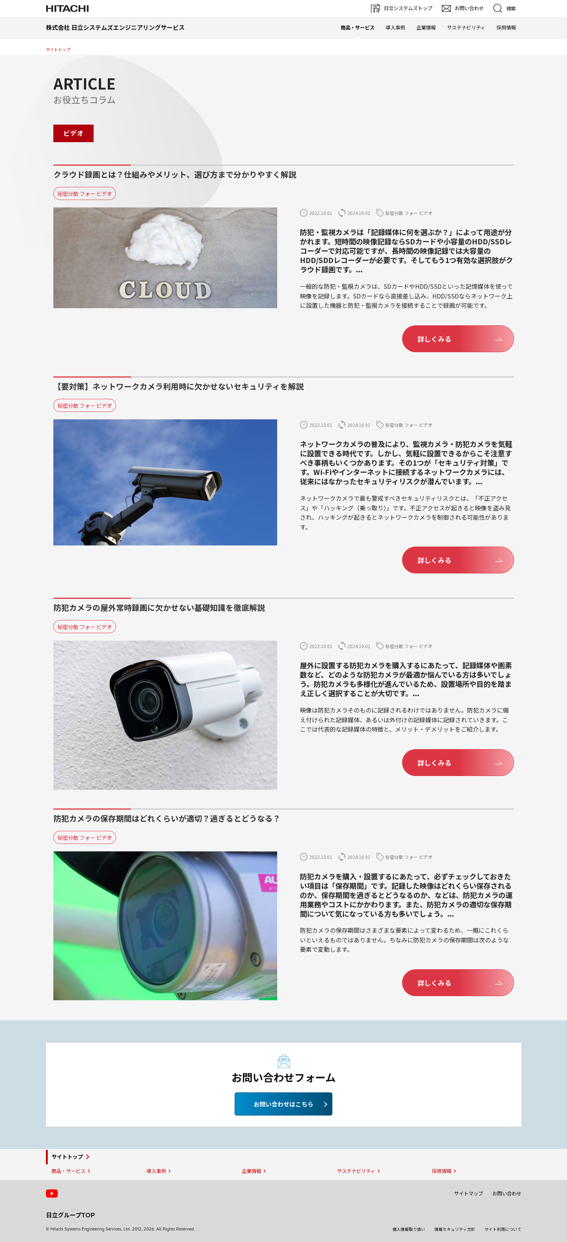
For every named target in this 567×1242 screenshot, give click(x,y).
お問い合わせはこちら (283, 1103)
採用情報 (506, 28)
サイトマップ (468, 1193)
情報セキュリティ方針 (455, 1229)
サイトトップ (58, 49)
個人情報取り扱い (408, 1229)
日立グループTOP (70, 1215)
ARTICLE (84, 83)
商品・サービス (68, 1171)
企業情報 (425, 28)
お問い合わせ (506, 1193)
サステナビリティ (466, 28)
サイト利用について (503, 1229)
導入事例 (395, 28)
